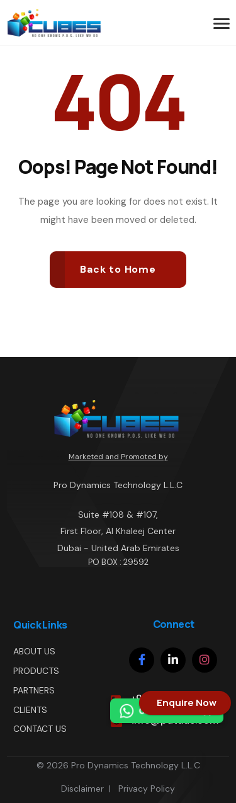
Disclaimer (82, 788)
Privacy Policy (146, 788)
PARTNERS (34, 690)
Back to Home (118, 269)
